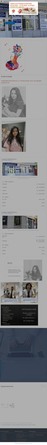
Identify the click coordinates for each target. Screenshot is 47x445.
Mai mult (30, 443)
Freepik (36, 14)
